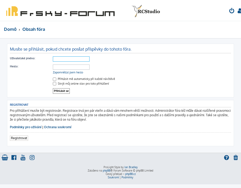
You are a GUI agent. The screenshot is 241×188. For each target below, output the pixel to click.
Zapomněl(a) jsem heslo (68, 72)
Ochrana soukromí (57, 127)
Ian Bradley (131, 167)
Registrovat (19, 138)
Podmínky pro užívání (25, 127)
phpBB (106, 170)
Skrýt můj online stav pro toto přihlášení (81, 83)
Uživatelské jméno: (22, 58)
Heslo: (14, 66)
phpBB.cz (130, 173)
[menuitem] (232, 11)
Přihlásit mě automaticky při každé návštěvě (84, 79)
